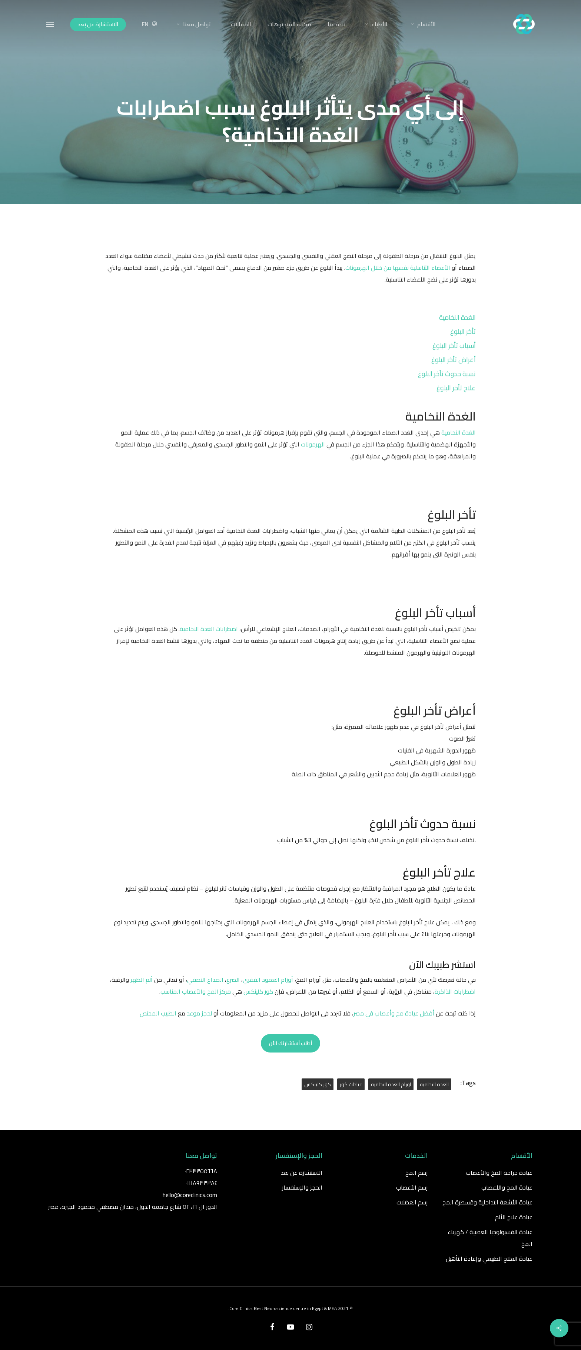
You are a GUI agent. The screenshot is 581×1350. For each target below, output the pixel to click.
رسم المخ (416, 1172)
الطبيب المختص (158, 1013)
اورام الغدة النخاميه (391, 1084)
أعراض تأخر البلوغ (453, 373)
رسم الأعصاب (412, 1187)
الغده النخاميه (434, 1084)
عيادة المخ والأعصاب (506, 1187)
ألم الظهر (141, 979)
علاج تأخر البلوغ (456, 401)
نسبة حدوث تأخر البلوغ (447, 387)
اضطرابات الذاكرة (455, 991)
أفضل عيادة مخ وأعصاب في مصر (393, 1013)
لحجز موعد (200, 1013)
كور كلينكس (258, 991)
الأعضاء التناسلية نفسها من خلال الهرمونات (398, 281)
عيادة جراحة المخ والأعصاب (499, 1172)
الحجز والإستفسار (302, 1187)
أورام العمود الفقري (268, 979)
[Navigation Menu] (50, 24)
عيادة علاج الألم (513, 1217)
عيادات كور (351, 1084)
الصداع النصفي (205, 979)
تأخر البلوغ (463, 345)
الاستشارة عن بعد (301, 1172)
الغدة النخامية (457, 331)
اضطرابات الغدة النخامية (209, 642)
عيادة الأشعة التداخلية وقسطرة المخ (487, 1202)
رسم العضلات (412, 1202)
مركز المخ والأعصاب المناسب (195, 991)
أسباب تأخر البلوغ (454, 359)
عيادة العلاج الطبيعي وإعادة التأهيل (489, 1258)
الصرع (233, 979)
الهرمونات (313, 457)
